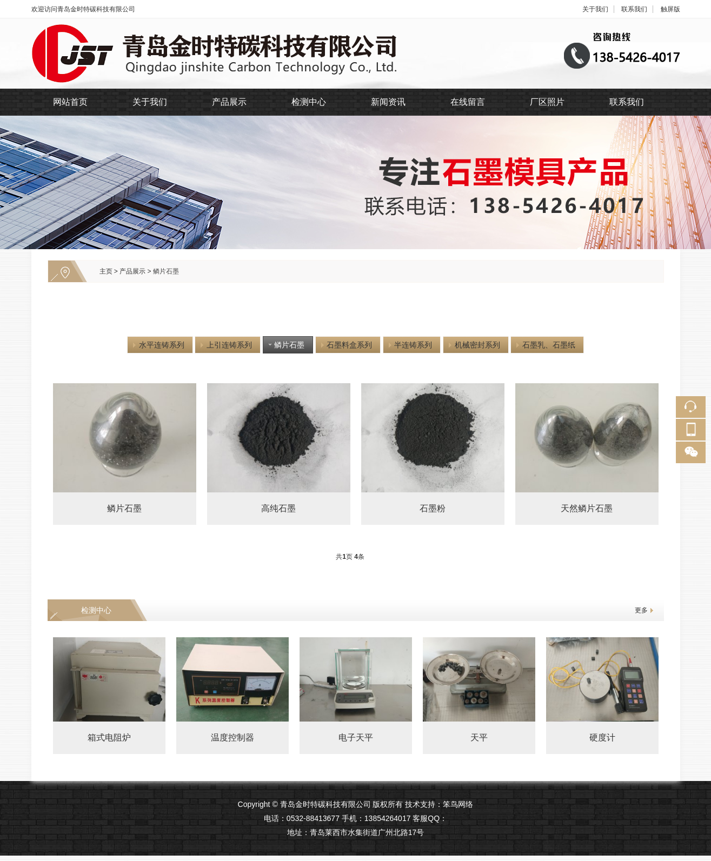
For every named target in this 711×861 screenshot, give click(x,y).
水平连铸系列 (157, 345)
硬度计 (602, 737)
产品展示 (229, 101)
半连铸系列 (409, 345)
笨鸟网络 (458, 804)
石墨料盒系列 (345, 345)
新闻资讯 (388, 101)
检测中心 (308, 101)
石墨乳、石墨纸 (544, 345)
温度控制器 (232, 737)
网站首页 (70, 101)
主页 (105, 271)
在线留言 (467, 101)
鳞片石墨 (166, 271)
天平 (479, 737)
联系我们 (634, 9)
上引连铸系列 (225, 345)
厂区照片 (547, 101)
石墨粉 (433, 508)
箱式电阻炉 (109, 737)
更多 (641, 610)
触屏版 (670, 9)
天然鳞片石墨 (587, 508)
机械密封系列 (473, 345)
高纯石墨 (278, 508)
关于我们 (595, 9)
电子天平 (355, 737)
